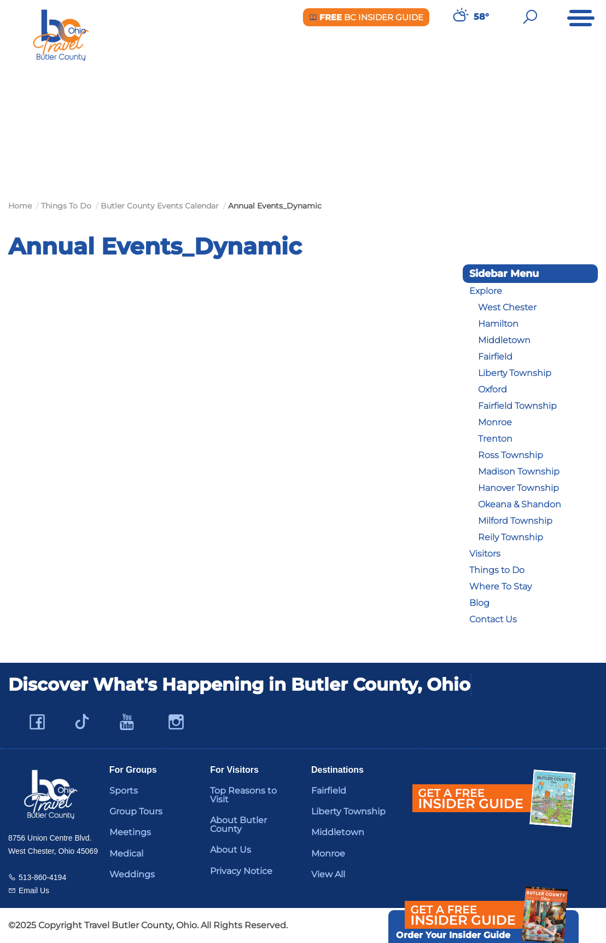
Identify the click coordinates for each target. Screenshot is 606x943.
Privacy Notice (241, 871)
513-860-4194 (42, 877)
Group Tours (135, 811)
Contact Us (493, 619)
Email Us (34, 890)
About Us (230, 849)
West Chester (507, 307)
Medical (126, 853)
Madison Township (519, 471)
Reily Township (510, 537)
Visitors (484, 553)
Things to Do (497, 570)
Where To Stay (500, 586)
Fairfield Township (517, 406)
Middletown (504, 340)
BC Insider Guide (366, 17)
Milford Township (515, 521)
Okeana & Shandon (519, 504)
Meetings (130, 832)
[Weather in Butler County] (459, 17)
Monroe (495, 422)
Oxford (492, 389)
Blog (479, 603)
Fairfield (495, 356)
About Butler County (238, 824)
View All (328, 874)
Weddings (132, 874)
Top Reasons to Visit (243, 795)
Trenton (495, 438)
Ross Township (510, 455)
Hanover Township (518, 488)
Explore (485, 291)
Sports (123, 790)
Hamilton (498, 324)
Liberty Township (514, 373)
